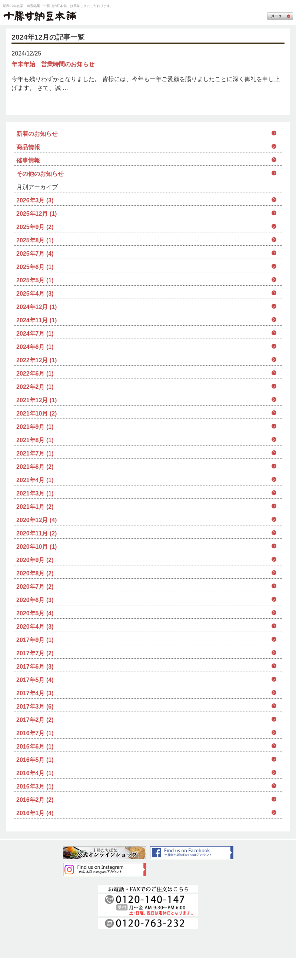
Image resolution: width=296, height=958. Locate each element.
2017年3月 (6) (35, 706)
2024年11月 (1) (36, 320)
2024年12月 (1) (36, 307)
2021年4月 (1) (35, 480)
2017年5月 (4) (35, 680)
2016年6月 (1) (35, 746)
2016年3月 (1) (35, 786)
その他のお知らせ (40, 174)
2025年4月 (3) (35, 293)
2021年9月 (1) (35, 427)
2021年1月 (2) (35, 507)
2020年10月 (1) (36, 547)
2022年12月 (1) (36, 360)
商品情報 (28, 147)
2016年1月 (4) (35, 813)
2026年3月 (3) (35, 200)
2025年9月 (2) (35, 227)
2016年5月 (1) (35, 760)
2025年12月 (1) (36, 214)
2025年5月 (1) (35, 280)
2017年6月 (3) (35, 666)
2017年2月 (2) (35, 720)
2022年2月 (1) (35, 387)
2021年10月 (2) (36, 413)
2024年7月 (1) (35, 333)
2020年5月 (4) (35, 613)
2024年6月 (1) (35, 347)
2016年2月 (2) (35, 800)
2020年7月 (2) (35, 587)
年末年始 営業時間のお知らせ (52, 64)
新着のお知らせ (37, 134)
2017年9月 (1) (35, 640)
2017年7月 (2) (35, 653)
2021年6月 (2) (35, 467)
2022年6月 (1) (35, 373)
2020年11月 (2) (36, 533)
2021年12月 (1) (36, 400)
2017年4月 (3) (35, 693)
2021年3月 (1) (35, 493)
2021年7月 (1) (35, 453)
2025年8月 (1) (35, 240)
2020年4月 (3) (35, 626)
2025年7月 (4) (35, 254)
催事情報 (28, 160)
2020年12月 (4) (36, 520)
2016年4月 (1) (35, 773)
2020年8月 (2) (35, 573)
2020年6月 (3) (35, 600)
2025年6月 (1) (35, 267)
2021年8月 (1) (35, 440)
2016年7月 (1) (35, 733)
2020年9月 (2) (35, 560)
